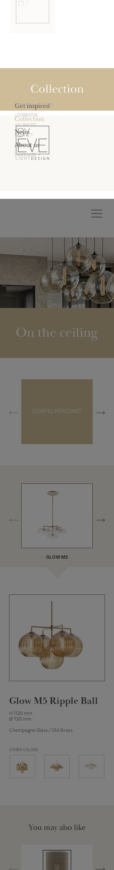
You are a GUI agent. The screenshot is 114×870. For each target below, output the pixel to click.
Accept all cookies (80, 847)
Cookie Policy (54, 828)
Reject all (57, 847)
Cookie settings (34, 847)
